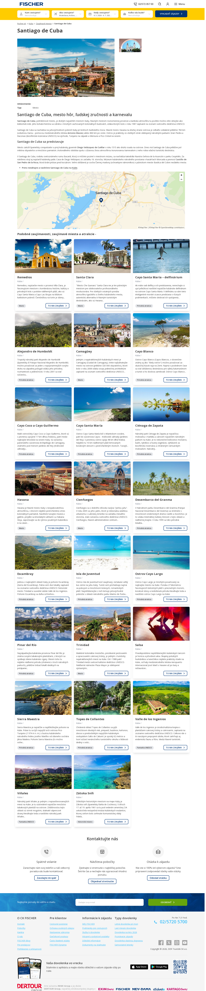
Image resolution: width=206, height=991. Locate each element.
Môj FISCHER (88, 924)
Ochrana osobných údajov (62, 928)
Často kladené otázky (60, 940)
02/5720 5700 (173, 922)
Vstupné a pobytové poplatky (95, 936)
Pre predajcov (23, 944)
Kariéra (20, 932)
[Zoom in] (181, 175)
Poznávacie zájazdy (124, 936)
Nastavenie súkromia (59, 932)
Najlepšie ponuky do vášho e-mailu (36, 902)
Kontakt (21, 924)
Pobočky (21, 928)
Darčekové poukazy (59, 936)
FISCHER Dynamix (58, 944)
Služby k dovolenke (91, 932)
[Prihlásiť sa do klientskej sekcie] (167, 4)
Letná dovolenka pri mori (126, 924)
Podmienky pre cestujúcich (94, 928)
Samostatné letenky (124, 944)
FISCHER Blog (23, 940)
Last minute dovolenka (125, 928)
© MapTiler (142, 227)
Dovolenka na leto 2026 (126, 932)
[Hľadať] (159, 4)
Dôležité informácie (91, 940)
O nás (20, 936)
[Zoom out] (181, 179)
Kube (74, 167)
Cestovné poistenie (59, 924)
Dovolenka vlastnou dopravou (129, 940)
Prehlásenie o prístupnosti (29, 949)
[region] (101, 200)
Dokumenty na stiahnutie (94, 944)
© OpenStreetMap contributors (171, 227)
